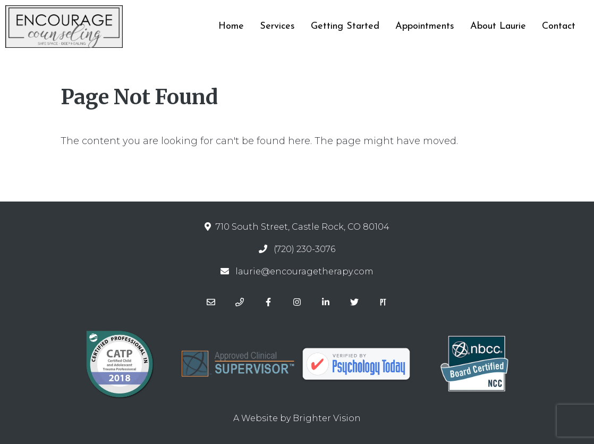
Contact (558, 26)
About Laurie (498, 26)
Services (277, 26)
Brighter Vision (327, 418)
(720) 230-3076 (304, 249)
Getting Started (345, 26)
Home (231, 26)
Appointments (424, 26)
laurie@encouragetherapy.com (304, 271)
